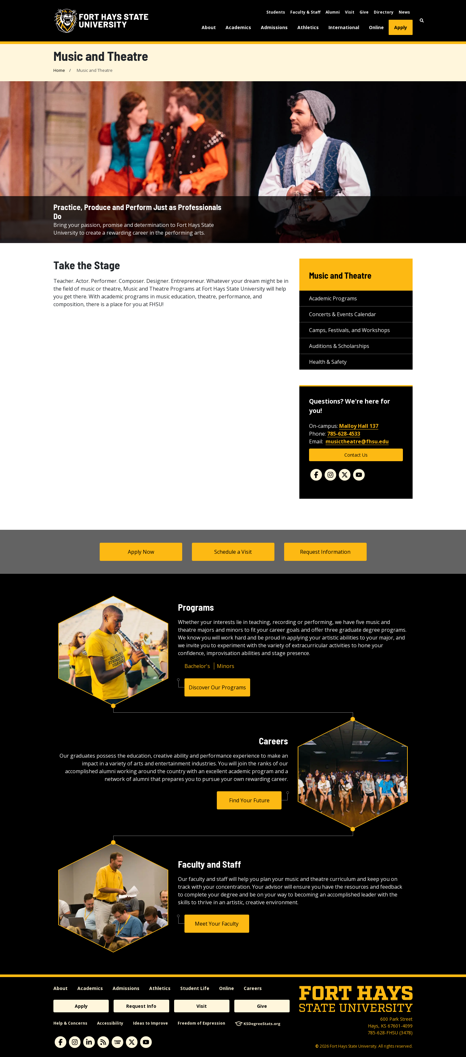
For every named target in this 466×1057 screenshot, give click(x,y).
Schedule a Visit (233, 551)
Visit (349, 12)
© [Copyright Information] (317, 1046)
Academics (238, 27)
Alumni (333, 12)
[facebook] (60, 1042)
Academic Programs (333, 298)
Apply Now (141, 551)
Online (376, 27)
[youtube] (146, 1042)
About (209, 27)
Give (364, 12)
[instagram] (75, 1042)
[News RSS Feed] (103, 1042)
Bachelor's (197, 666)
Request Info (141, 1006)
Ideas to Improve (150, 1023)
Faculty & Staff (305, 12)
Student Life (194, 988)
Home (59, 70)
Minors (225, 666)
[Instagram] (330, 475)
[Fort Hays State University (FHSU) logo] (101, 21)
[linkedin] (89, 1042)
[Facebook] (316, 475)
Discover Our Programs (217, 687)
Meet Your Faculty (217, 923)
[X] (132, 1042)
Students (275, 12)
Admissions (274, 27)
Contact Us (356, 455)
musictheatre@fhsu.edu (357, 441)
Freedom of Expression (201, 1023)
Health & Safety (328, 361)
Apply (400, 27)
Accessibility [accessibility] (110, 1023)
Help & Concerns (70, 1023)
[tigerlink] (117, 1042)
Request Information (325, 551)
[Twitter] (345, 475)
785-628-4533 (343, 433)
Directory (384, 12)
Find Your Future (249, 800)
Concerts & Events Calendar (342, 314)
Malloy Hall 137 (358, 425)
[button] (422, 20)
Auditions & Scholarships (339, 346)
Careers (253, 988)
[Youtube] (359, 475)
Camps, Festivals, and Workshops (349, 330)
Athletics (308, 27)
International (343, 27)
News (404, 12)
